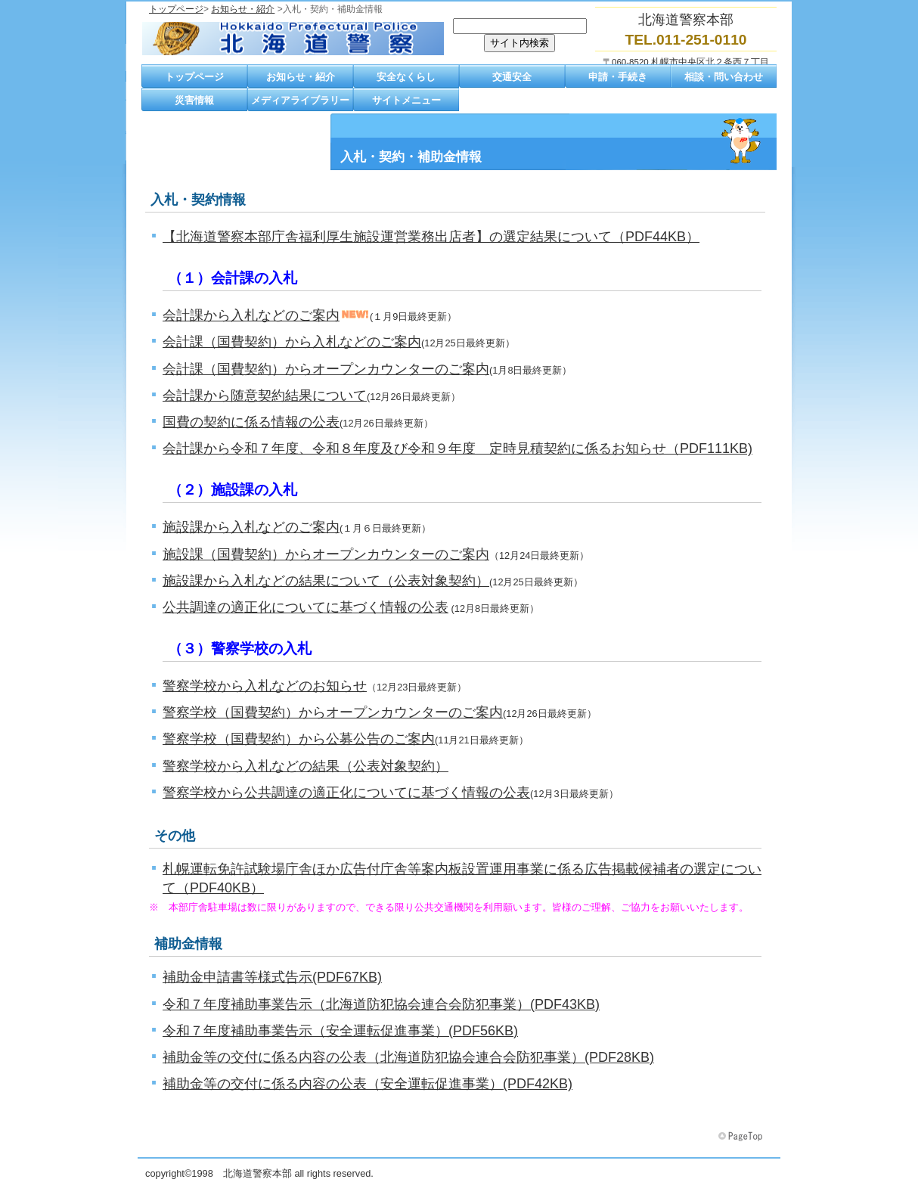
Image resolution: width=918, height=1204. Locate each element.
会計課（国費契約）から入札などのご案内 (292, 341)
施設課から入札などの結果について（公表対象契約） (326, 580)
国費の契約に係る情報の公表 (251, 422)
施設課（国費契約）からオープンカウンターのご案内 (326, 554)
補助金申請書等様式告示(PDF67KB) (272, 977)
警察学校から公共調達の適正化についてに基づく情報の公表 (346, 792)
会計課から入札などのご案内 (251, 315)
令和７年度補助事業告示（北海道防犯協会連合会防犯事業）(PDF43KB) (381, 1004)
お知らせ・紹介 (242, 9)
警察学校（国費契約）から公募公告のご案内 (299, 738)
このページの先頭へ (741, 1136)
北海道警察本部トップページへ (292, 38)
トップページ (176, 9)
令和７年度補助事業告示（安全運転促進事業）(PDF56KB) (340, 1030)
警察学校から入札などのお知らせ (265, 686)
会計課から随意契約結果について (265, 395)
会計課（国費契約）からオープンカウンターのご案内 (326, 369)
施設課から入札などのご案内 (251, 527)
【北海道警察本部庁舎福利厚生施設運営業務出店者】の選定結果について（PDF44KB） (431, 236)
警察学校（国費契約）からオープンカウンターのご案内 (333, 712)
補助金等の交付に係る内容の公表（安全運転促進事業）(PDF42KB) (367, 1083)
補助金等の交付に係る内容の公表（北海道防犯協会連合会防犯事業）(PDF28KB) (408, 1057)
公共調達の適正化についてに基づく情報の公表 (305, 607)
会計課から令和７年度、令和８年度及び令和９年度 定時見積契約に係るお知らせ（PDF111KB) (457, 448)
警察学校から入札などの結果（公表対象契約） (305, 766)
